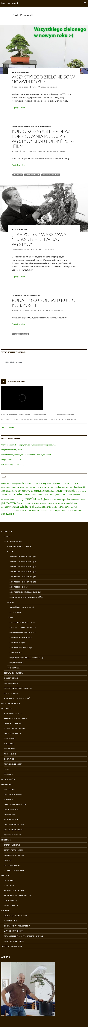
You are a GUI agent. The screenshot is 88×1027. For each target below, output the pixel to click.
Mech (6, 769)
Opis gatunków (8, 779)
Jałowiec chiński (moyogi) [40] (23, 577)
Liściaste (11, 617)
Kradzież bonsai (11, 906)
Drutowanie (9, 815)
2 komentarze (47, 249)
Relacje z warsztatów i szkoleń (18, 688)
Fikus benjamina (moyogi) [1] (22, 622)
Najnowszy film (16, 381)
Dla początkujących (10, 703)
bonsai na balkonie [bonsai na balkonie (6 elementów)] (42, 487)
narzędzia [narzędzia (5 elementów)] (76, 495)
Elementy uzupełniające (15, 870)
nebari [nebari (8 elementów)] (12, 499)
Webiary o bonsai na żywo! (16, 916)
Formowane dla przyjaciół (19, 546)
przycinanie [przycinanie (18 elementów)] (25, 503)
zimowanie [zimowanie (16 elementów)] (7, 513)
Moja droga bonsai (21, 72)
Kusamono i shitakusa (14, 855)
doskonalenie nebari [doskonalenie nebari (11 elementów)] (11, 491)
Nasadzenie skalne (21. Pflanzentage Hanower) (22, 420)
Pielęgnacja (6, 708)
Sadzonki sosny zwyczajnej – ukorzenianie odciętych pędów (26, 454)
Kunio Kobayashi (32, 175)
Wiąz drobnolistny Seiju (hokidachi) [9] (27, 658)
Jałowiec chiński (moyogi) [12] (23, 557)
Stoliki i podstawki (12, 865)
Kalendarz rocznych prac (16, 718)
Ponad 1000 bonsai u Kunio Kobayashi (43, 302)
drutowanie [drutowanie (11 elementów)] (28, 491)
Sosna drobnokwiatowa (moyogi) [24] (26, 597)
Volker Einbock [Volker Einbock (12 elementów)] (59, 506)
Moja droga (6, 531)
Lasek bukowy (16, 653)
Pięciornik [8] (15, 612)
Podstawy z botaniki (13, 713)
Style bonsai (9, 789)
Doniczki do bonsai (12, 734)
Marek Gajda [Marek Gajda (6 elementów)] (53, 495)
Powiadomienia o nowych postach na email (23, 936)
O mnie (7, 536)
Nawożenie (9, 744)
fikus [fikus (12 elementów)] (45, 490)
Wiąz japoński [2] (17, 663)
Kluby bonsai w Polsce (14, 941)
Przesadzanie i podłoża (14, 729)
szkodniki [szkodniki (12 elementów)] (46, 506)
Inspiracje (8, 799)
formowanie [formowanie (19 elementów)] (67, 490)
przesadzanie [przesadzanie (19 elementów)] (9, 503)
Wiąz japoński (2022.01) (11, 459)
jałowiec (18, 175)
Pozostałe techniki (12, 835)
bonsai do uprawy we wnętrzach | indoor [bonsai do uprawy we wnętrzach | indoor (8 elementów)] (18, 487)
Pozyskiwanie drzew (13, 764)
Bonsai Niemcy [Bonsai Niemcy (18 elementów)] (58, 487)
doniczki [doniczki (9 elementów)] (81, 487)
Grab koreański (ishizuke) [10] (23, 632)
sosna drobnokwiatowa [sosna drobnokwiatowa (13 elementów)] (65, 503)
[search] (40, 362)
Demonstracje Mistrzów (23, 127)
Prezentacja (6, 840)
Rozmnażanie (10, 754)
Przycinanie (9, 749)
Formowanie (7, 784)
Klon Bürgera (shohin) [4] (21, 637)
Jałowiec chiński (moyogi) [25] (23, 562)
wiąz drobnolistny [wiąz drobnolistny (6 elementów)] (47, 511)
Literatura (9, 885)
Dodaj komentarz (49, 87)
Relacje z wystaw (43, 127)
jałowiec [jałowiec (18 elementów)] (17, 494)
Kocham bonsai (9, 3)
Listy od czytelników (13, 931)
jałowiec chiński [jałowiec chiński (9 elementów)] (30, 494)
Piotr (34, 87)
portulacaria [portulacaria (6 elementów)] (80, 500)
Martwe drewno (11, 820)
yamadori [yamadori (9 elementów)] (78, 510)
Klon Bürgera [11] (17, 643)
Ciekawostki (9, 880)
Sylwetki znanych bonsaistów (26, 296)
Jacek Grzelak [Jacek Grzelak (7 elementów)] (6, 494)
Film (16, 151)
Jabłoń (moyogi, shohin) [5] (22, 607)
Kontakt (5, 911)
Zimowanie (9, 759)
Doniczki (8, 860)
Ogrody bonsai (11, 678)
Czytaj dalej (18, 107)
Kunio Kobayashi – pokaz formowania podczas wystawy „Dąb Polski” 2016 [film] (43, 138)
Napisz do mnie (10, 921)
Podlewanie (9, 739)
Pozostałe (8, 774)
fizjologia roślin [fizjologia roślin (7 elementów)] (54, 491)
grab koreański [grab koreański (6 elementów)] (81, 491)
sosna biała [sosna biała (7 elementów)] (36, 503)
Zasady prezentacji (12, 845)
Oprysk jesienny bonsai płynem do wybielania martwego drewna (28, 445)
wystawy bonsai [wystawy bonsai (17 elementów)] (64, 510)
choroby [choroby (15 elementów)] (72, 487)
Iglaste (10, 551)
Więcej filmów (8, 427)
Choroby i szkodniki (13, 723)
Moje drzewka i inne (13, 541)
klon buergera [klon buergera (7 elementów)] (42, 494)
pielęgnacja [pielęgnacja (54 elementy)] (25, 498)
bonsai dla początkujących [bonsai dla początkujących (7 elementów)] (11, 484)
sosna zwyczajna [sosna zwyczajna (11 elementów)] (9, 507)
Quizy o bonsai (10, 901)
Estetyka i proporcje (13, 850)
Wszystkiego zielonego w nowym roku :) (43, 79)
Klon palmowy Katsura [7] (21, 648)
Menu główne (84, 3)
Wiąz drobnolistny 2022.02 (12, 449)
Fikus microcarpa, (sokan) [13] (23, 627)
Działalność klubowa (14, 673)
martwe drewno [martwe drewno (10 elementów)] (65, 494)
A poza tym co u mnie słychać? (17, 698)
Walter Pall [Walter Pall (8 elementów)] (72, 507)
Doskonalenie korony (14, 825)
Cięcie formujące (11, 810)
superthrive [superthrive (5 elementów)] (38, 507)
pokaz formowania (51, 175)
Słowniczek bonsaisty (14, 890)
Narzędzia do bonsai (13, 794)
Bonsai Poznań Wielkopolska (17, 926)
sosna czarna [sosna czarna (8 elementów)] (46, 503)
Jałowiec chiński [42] (19, 587)
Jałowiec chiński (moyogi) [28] (23, 567)
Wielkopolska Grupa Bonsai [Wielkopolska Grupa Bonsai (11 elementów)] (27, 510)
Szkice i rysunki (11, 693)
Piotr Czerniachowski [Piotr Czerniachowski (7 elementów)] (54, 499)
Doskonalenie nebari (13, 830)
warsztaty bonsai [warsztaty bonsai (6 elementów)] (7, 511)
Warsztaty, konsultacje (11, 946)
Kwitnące (11, 602)
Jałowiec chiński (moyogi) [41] (23, 582)
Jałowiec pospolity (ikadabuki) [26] (25, 592)
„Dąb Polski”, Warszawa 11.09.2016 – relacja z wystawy (39, 239)
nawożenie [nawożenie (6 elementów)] (5, 500)
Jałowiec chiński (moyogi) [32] (23, 572)
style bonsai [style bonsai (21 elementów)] (26, 506)
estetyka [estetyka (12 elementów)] (38, 490)
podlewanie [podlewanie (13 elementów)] (69, 499)
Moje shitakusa (13, 668)
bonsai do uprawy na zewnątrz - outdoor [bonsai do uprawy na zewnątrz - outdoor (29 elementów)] (50, 483)
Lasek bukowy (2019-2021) (12, 464)
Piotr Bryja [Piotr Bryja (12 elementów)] (40, 499)
